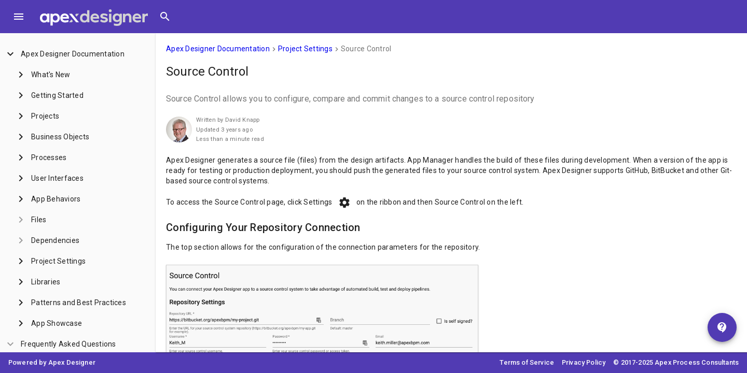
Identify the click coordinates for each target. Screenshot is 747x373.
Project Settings (305, 49)
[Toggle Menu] (18, 16)
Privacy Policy (583, 362)
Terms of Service (527, 362)
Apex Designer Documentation (218, 49)
